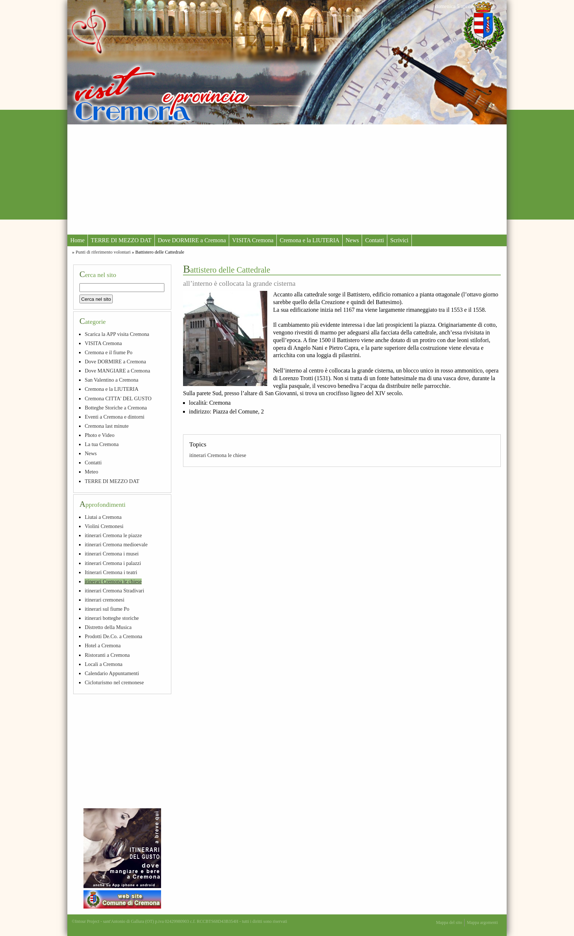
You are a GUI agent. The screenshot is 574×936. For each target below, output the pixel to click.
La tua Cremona (102, 444)
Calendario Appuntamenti (112, 673)
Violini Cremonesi (104, 526)
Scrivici (399, 240)
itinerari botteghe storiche (112, 618)
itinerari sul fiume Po (107, 609)
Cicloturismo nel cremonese (114, 682)
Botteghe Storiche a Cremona (116, 408)
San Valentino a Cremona (111, 380)
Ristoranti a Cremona (107, 655)
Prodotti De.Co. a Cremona (113, 636)
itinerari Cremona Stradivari (114, 591)
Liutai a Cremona (103, 517)
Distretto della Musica (108, 627)
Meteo (91, 472)
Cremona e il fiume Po (108, 352)
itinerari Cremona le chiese (217, 455)
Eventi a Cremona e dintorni (114, 417)
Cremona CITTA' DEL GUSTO (118, 398)
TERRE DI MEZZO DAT (121, 240)
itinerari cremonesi (104, 600)
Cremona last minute (106, 426)
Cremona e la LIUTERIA (309, 240)
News (352, 240)
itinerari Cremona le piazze (113, 535)
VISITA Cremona (252, 240)
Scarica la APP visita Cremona (117, 334)
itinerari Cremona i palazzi (113, 563)
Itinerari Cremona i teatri (111, 572)
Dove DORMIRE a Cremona (192, 240)
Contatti (374, 240)
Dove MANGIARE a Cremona (117, 371)
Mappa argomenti (482, 922)
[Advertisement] (287, 179)
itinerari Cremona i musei (111, 554)
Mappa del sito (449, 922)
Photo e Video (99, 435)
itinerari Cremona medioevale (116, 544)
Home (77, 240)
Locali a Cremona (103, 664)
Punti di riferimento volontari (102, 252)
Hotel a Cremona (102, 645)
